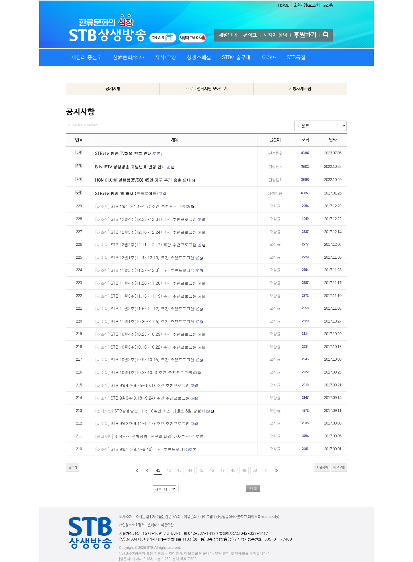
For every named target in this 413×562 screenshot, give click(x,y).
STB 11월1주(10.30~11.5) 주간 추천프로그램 (152, 321)
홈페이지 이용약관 (161, 525)
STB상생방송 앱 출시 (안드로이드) (126, 193)
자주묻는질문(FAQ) (166, 517)
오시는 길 (142, 517)
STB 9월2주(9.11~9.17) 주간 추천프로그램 (150, 423)
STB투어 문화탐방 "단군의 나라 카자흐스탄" (154, 436)
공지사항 (113, 88)
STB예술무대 (236, 57)
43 (179, 470)
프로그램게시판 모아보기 (206, 88)
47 (222, 470)
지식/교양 (165, 57)
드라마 (268, 57)
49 (244, 470)
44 (190, 470)
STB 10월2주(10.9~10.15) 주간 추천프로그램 (152, 359)
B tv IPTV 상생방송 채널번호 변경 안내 (130, 167)
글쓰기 (72, 467)
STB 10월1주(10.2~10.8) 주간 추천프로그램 (151, 372)
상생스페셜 (199, 57)
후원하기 (305, 35)
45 (201, 470)
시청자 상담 (275, 35)
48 (233, 470)
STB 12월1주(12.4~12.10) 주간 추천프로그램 (152, 257)
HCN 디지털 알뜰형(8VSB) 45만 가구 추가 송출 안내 (143, 180)
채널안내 (228, 35)
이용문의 (190, 517)
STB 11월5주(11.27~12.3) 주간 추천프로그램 (152, 270)
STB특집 (296, 57)
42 (168, 470)
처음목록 (322, 467)
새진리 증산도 (86, 57)
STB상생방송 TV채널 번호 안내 (123, 153)
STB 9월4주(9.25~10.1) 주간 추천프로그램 (150, 385)
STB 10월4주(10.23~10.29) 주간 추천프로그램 (154, 334)
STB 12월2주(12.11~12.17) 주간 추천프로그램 (154, 244)
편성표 (250, 35)
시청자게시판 (300, 88)
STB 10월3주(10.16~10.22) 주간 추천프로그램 (154, 347)
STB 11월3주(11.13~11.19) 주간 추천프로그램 (154, 296)
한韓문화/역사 (128, 57)
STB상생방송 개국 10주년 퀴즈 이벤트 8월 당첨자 (159, 411)
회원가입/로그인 (305, 5)
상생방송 (274, 193)
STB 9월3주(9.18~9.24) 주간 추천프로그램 (150, 398)
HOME (283, 5)
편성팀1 (274, 179)
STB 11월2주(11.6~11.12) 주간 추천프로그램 (152, 308)
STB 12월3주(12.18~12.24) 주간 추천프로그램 (154, 232)
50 (255, 470)
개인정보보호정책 (131, 525)
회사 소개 (125, 517)
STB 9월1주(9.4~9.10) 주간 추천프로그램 (149, 449)
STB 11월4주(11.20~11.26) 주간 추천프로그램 (154, 283)
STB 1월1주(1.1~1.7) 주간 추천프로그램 (148, 206)
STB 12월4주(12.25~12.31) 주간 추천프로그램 (154, 219)
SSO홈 (328, 5)
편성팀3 (274, 166)
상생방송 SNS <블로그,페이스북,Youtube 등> (247, 517)
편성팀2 (274, 153)
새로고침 (339, 467)
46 (211, 470)
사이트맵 (206, 517)
